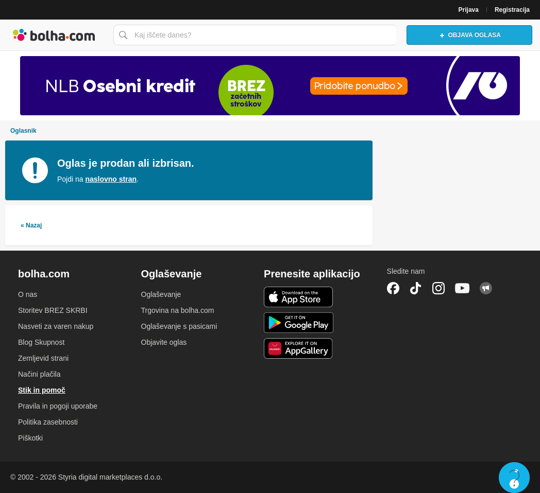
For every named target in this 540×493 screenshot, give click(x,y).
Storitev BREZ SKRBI (53, 310)
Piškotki (30, 438)
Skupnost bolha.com (486, 288)
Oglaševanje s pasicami (179, 326)
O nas (27, 294)
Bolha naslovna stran (54, 35)
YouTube (462, 288)
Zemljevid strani (43, 358)
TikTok (416, 288)
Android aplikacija (298, 322)
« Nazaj (31, 225)
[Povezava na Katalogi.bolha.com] (270, 85)
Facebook (393, 288)
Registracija (512, 9)
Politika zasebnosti (48, 422)
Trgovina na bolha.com (177, 310)
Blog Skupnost (41, 342)
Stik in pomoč (41, 390)
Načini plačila (39, 374)
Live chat (514, 477)
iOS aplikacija (298, 297)
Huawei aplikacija (298, 348)
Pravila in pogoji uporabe (57, 406)
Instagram (438, 288)
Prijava (469, 9)
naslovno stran (111, 179)
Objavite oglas (164, 342)
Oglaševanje (161, 294)
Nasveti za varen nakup (55, 326)
